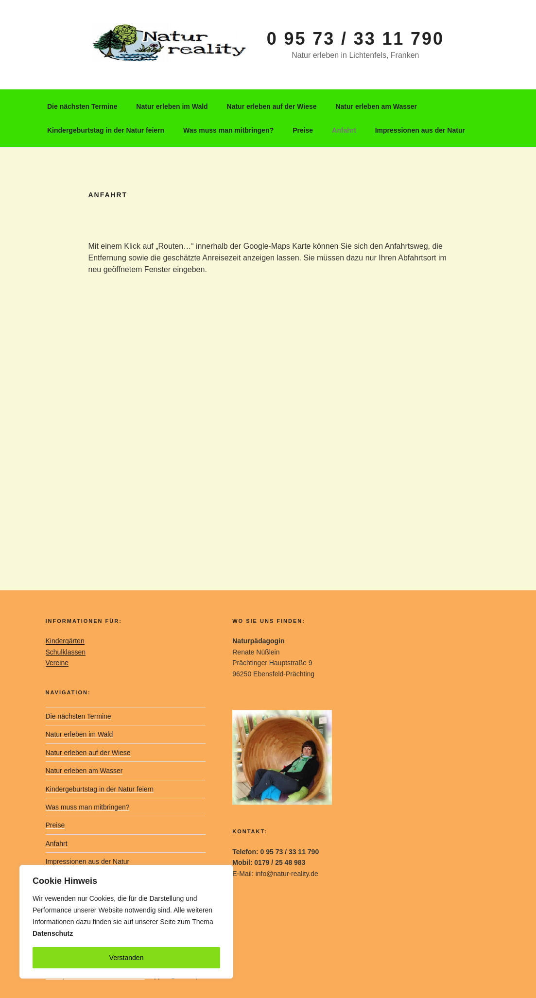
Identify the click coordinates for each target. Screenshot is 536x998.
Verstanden (126, 958)
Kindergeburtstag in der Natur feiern (105, 130)
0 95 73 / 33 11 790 (355, 39)
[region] (126, 922)
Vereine (57, 663)
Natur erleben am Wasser (376, 106)
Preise (303, 130)
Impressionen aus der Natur (420, 130)
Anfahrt (344, 130)
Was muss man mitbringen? (228, 130)
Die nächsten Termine (82, 106)
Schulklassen (66, 652)
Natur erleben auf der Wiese (272, 106)
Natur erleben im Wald (171, 106)
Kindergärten (65, 641)
